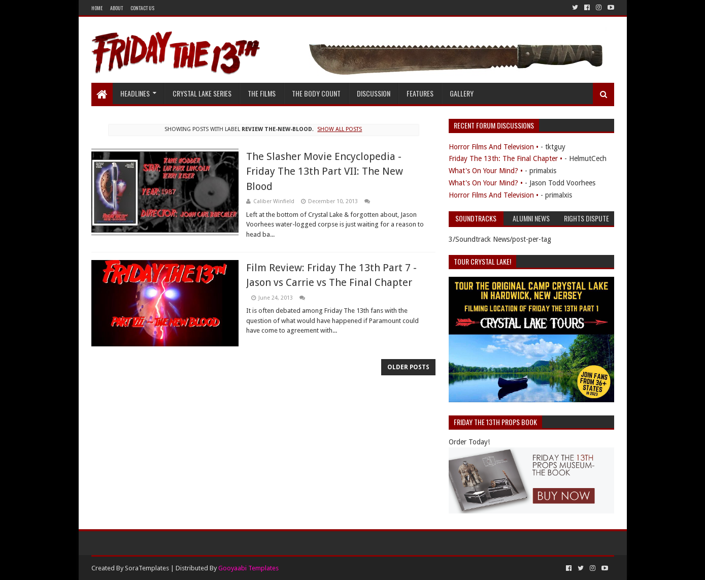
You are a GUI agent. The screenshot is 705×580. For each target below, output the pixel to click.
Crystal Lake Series (202, 93)
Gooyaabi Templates (248, 568)
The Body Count (316, 93)
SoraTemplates (147, 568)
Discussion (373, 93)
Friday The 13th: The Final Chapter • (505, 158)
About (116, 8)
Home (97, 8)
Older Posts (408, 367)
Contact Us (142, 8)
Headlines (135, 93)
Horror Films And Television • (494, 147)
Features (420, 93)
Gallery (462, 93)
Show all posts (339, 129)
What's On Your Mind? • (486, 171)
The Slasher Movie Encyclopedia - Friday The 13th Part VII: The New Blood (324, 171)
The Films (262, 93)
